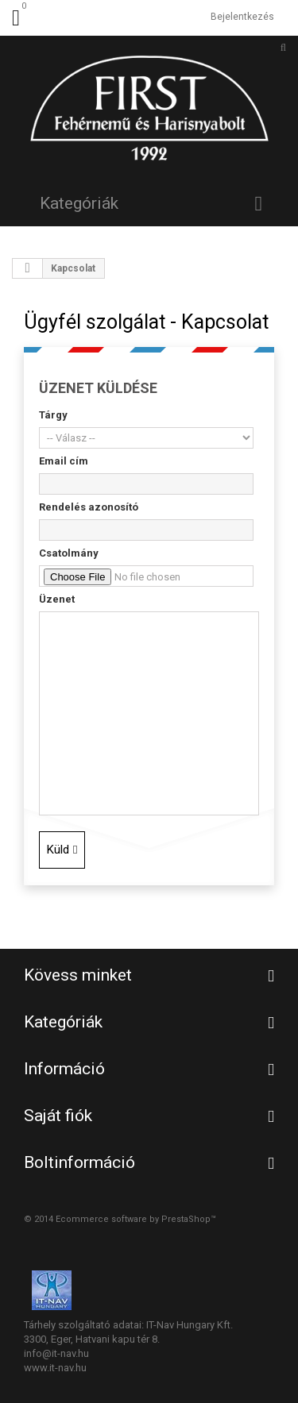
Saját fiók (58, 1115)
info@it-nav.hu (56, 1353)
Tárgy (53, 415)
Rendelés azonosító (88, 507)
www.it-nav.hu (55, 1368)
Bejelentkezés (242, 16)
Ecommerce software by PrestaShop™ (136, 1219)
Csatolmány (69, 553)
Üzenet (57, 599)
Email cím (63, 461)
